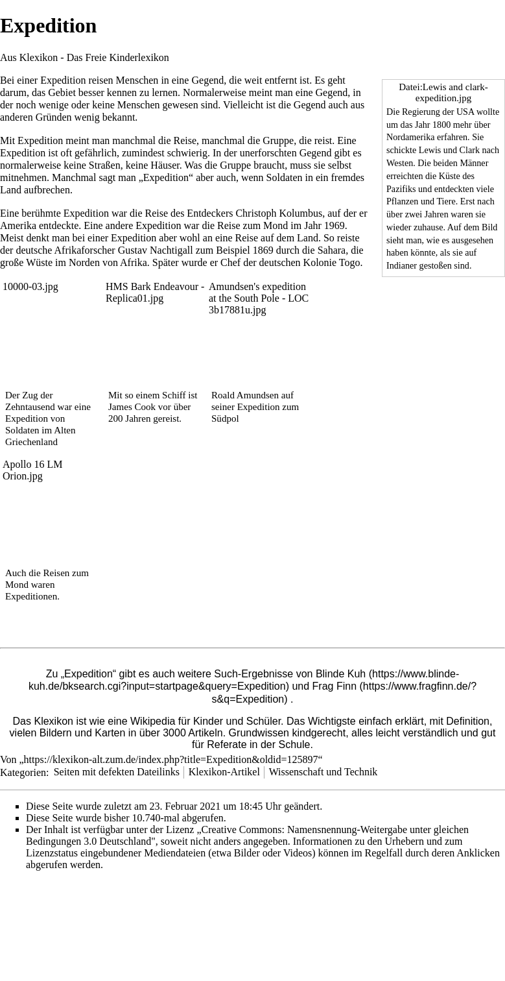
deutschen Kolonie (298, 262)
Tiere (445, 201)
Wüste (39, 262)
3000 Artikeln (193, 732)
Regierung (421, 111)
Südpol (225, 418)
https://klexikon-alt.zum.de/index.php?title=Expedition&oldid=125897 (171, 759)
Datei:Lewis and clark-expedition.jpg (443, 92)
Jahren (437, 214)
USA (465, 111)
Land (10, 189)
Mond (275, 225)
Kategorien (23, 771)
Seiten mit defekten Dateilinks (117, 771)
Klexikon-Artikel (224, 771)
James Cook (132, 407)
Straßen (105, 165)
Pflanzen (402, 201)
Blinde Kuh (341, 673)
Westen (399, 163)
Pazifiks (401, 189)
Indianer (401, 265)
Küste (449, 176)
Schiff (173, 395)
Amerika (18, 225)
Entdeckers (210, 213)
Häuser (164, 165)
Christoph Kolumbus (278, 213)
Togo (349, 262)
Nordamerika (410, 137)
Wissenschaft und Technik (323, 771)
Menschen (137, 80)
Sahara (332, 250)
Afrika (133, 262)
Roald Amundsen (245, 395)
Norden (84, 262)
